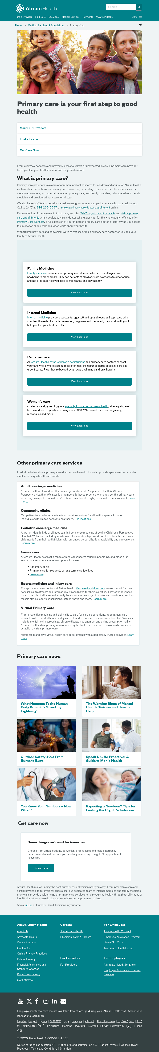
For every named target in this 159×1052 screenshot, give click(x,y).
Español (22, 1021)
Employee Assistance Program (122, 937)
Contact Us (23, 948)
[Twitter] (29, 1001)
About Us (22, 931)
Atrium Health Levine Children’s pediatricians (58, 362)
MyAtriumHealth (104, 17)
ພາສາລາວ (29, 1026)
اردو (130, 1026)
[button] (139, 7)
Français (77, 1021)
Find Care (40, 17)
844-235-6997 (46, 207)
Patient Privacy (26, 959)
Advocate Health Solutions (120, 965)
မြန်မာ (43, 1021)
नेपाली (41, 1026)
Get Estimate (25, 980)
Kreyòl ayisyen (106, 1021)
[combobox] (121, 7)
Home (18, 25)
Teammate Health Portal (118, 948)
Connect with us (26, 942)
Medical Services (70, 17)
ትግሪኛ (105, 1026)
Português (53, 1026)
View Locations (79, 293)
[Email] (63, 1001)
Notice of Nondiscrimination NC (36, 1045)
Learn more (36, 574)
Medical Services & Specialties (46, 25)
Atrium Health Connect (117, 931)
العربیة (33, 1021)
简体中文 (55, 1021)
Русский (80, 1026)
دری (66, 1021)
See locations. (83, 519)
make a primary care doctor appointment (85, 207)
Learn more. (28, 543)
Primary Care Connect (30, 222)
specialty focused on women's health (86, 406)
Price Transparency (28, 974)
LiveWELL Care (113, 942)
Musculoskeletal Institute (90, 588)
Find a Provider (23, 17)
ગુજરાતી (89, 1021)
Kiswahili (93, 1026)
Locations (53, 17)
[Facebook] (37, 1001)
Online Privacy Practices (32, 953)
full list (28, 905)
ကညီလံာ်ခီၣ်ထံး (125, 1021)
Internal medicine (37, 317)
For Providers (68, 965)
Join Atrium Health (71, 931)
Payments (87, 17)
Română (67, 1026)
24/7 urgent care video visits (97, 213)
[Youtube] (20, 1001)
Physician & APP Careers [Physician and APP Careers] (75, 937)
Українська (118, 1026)
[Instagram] (46, 1001)
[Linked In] (54, 1001)
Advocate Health (27, 937)
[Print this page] (140, 24)
